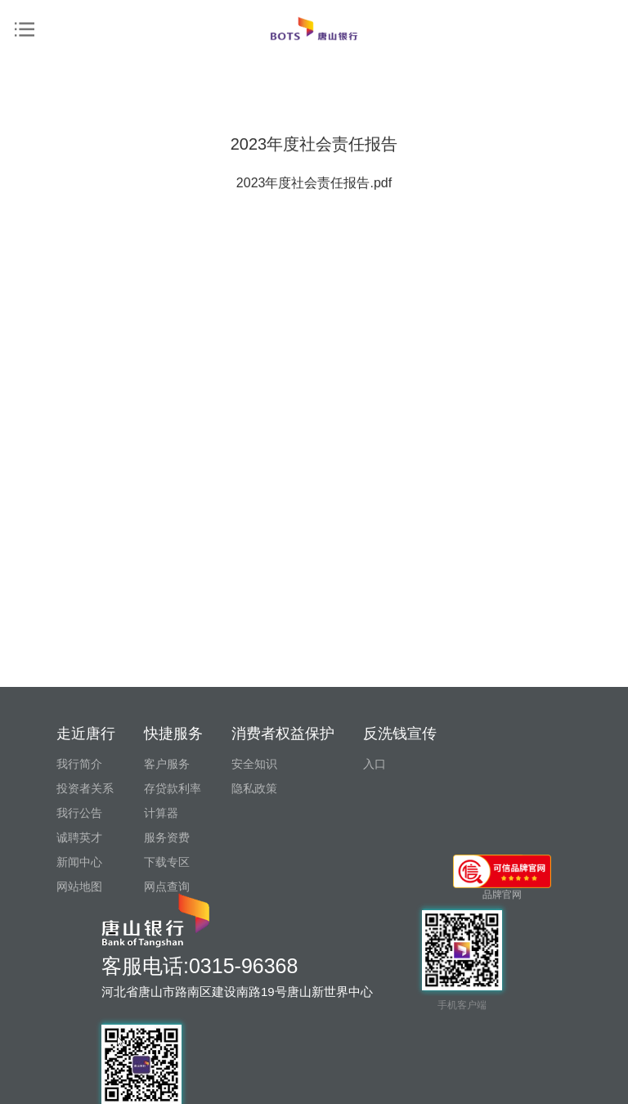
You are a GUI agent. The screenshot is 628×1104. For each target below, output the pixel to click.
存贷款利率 (172, 788)
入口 (374, 763)
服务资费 (167, 837)
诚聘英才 (79, 837)
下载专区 (167, 861)
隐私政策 (254, 788)
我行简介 (79, 763)
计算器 (161, 812)
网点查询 (167, 886)
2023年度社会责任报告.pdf (314, 209)
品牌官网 (502, 877)
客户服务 (167, 763)
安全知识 (254, 763)
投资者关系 (85, 788)
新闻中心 (79, 861)
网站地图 (79, 886)
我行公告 (79, 812)
